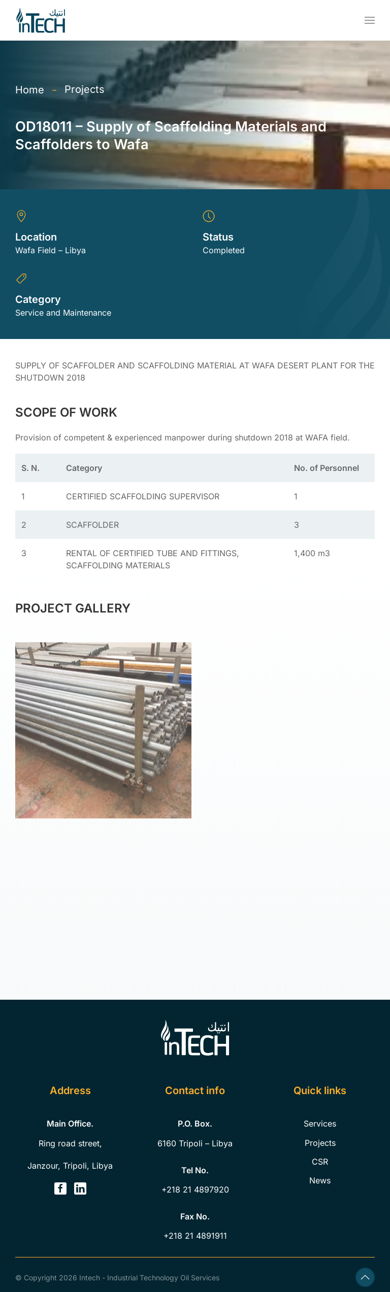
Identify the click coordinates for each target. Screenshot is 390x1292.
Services (320, 1123)
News (320, 1180)
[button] (370, 20)
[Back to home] (40, 20)
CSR (320, 1162)
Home (29, 90)
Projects (84, 89)
